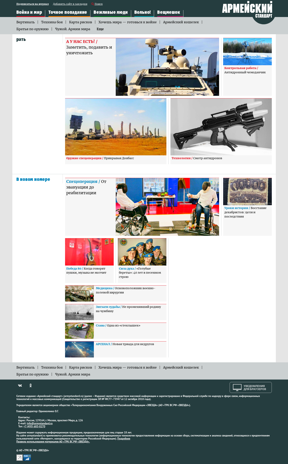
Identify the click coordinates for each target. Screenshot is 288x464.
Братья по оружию (32, 29)
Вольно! (142, 12)
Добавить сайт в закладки (70, 4)
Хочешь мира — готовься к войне (127, 22)
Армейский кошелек (181, 22)
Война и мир (29, 12)
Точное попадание (67, 12)
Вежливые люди (111, 12)
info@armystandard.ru (39, 423)
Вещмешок (168, 12)
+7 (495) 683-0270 (34, 426)
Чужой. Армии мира (72, 29)
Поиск (99, 4)
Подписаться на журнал (32, 4)
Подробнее (123, 438)
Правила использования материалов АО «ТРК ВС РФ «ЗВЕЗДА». (53, 441)
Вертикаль (25, 22)
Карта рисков (80, 22)
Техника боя (52, 22)
